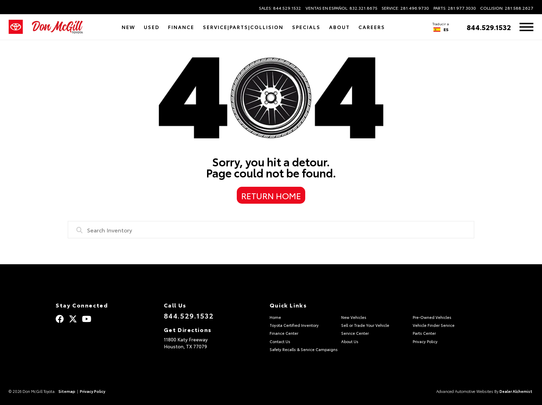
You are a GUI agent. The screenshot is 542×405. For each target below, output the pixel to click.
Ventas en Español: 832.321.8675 (341, 8)
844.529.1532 (489, 27)
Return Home (271, 195)
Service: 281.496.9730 (405, 8)
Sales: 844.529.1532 (280, 8)
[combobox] (271, 229)
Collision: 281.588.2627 (506, 8)
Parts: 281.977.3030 (454, 8)
